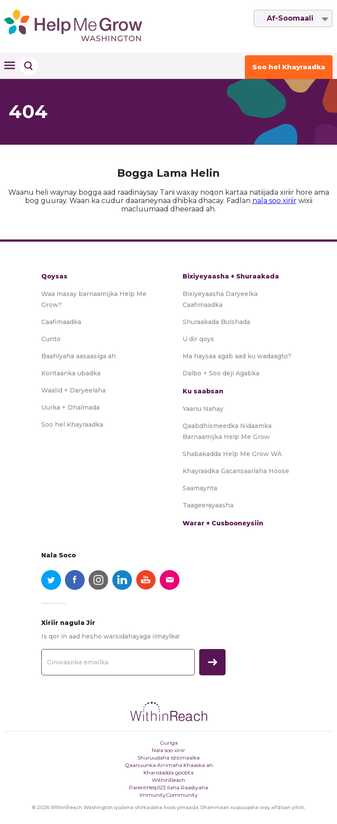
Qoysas (54, 276)
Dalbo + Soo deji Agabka (221, 373)
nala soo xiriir (274, 200)
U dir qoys (198, 339)
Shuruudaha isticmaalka (168, 757)
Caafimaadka (61, 322)
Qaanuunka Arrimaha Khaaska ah (169, 765)
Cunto (51, 339)
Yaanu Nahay (203, 409)
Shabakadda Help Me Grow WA (232, 454)
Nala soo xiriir (168, 750)
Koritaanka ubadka (70, 373)
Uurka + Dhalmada (70, 407)
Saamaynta (200, 488)
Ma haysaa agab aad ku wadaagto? (237, 356)
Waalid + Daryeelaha (73, 390)
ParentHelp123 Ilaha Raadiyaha (168, 787)
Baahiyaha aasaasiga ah (78, 356)
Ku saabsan (203, 391)
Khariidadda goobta (168, 772)
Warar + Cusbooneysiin (223, 523)
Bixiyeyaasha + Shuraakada (231, 276)
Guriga (169, 742)
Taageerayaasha (208, 505)
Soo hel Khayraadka (288, 67)
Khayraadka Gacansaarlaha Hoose (236, 471)
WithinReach (168, 780)
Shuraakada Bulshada (216, 322)
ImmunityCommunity (169, 795)
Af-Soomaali (290, 18)
